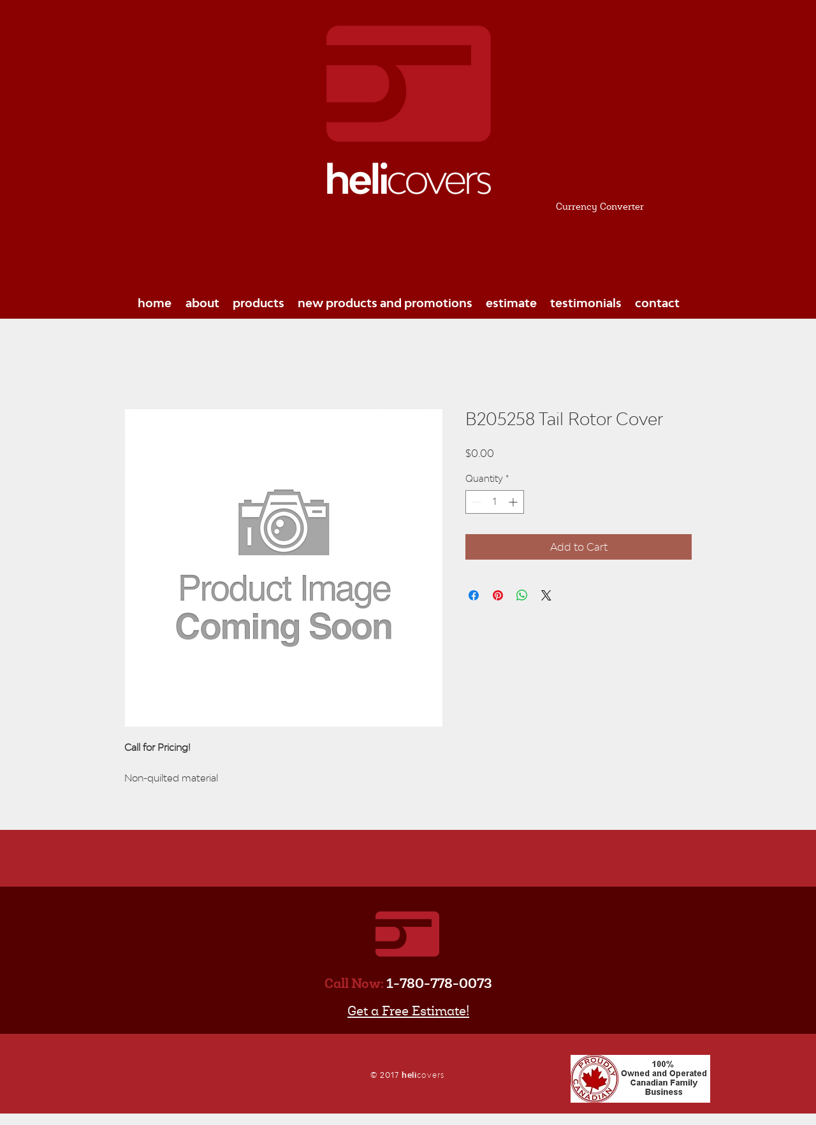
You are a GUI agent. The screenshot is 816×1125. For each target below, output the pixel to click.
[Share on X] (546, 595)
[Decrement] (475, 502)
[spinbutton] (494, 502)
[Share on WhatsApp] (522, 595)
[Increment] (514, 502)
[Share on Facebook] (473, 595)
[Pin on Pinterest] (498, 595)
